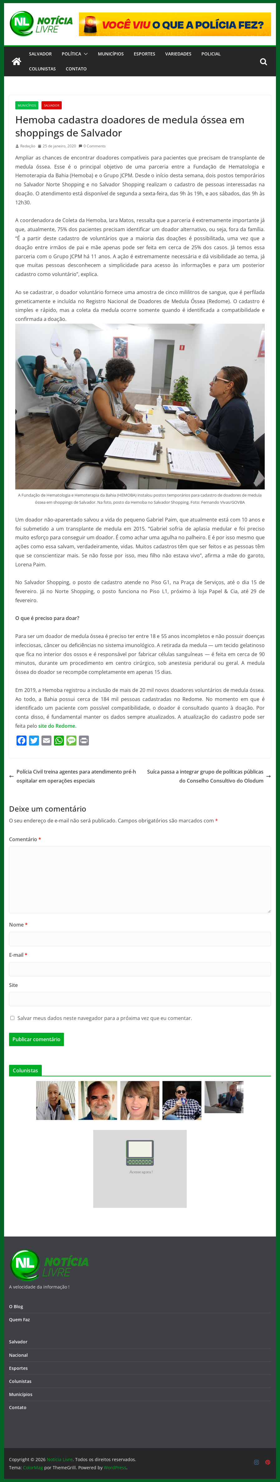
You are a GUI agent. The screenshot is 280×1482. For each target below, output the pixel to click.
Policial (211, 54)
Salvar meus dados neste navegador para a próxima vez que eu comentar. (104, 1018)
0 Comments (92, 146)
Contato (18, 1407)
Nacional (18, 1355)
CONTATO (76, 69)
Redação (27, 146)
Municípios (111, 54)
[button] (84, 54)
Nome (18, 924)
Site (13, 985)
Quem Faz (19, 1319)
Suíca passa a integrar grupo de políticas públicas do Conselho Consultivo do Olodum (209, 776)
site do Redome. (57, 725)
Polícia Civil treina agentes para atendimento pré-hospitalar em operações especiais (72, 776)
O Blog (16, 1306)
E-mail (18, 954)
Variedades (178, 54)
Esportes (144, 54)
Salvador (40, 54)
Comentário (25, 839)
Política (71, 54)
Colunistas (42, 69)
